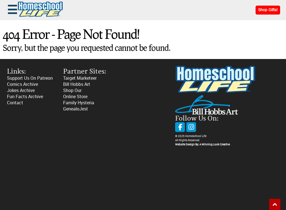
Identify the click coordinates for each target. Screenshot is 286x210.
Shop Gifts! (268, 10)
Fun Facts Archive (25, 96)
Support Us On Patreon (30, 78)
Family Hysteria (78, 102)
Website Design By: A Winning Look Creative (202, 144)
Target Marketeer (80, 78)
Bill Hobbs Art (76, 84)
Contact (15, 102)
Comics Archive (22, 84)
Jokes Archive (21, 90)
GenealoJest (75, 109)
